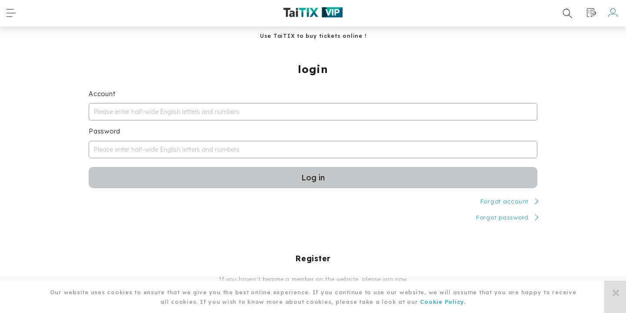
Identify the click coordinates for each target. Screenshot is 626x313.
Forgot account (504, 201)
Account (102, 94)
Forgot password (502, 217)
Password (104, 131)
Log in (313, 177)
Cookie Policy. (443, 301)
